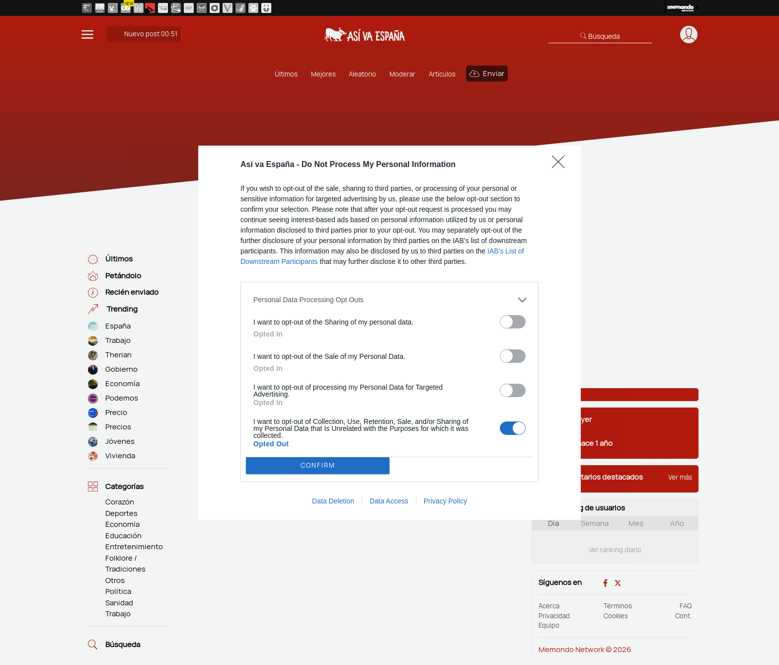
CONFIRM (318, 465)
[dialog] (389, 333)
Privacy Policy (445, 501)
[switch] (513, 322)
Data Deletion (333, 501)
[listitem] (389, 300)
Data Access (389, 501)
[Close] (561, 165)
